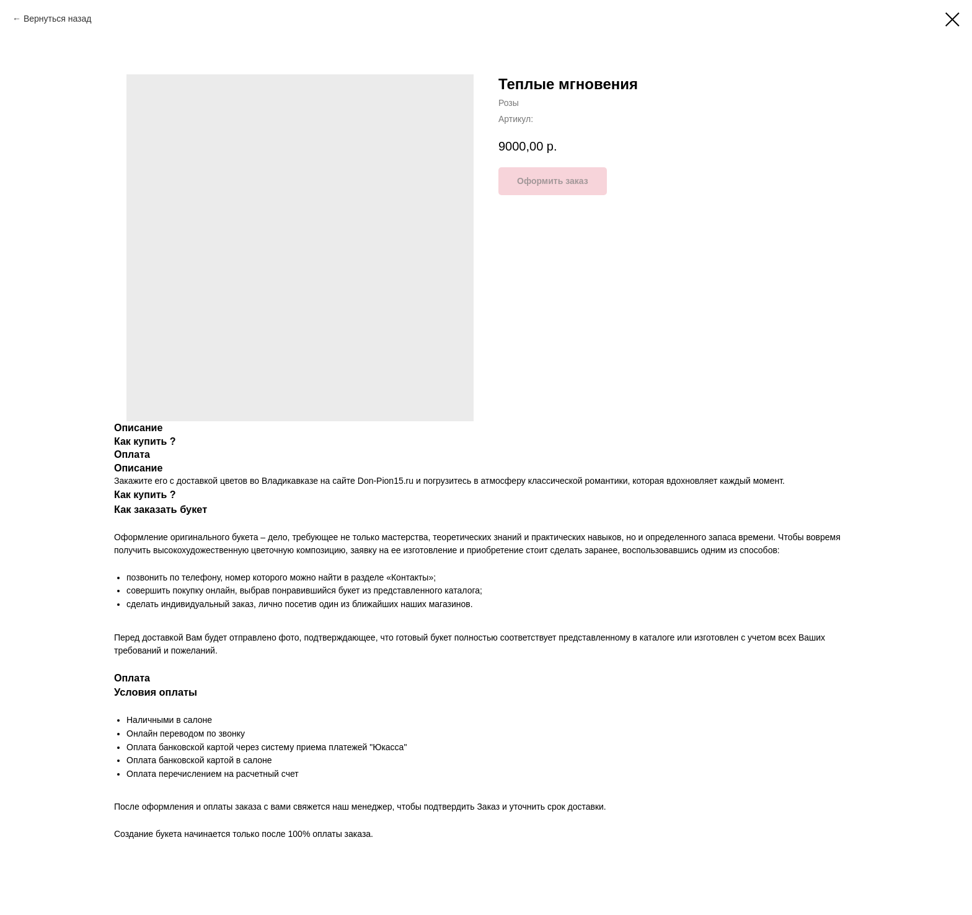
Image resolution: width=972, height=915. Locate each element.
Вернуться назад (58, 19)
